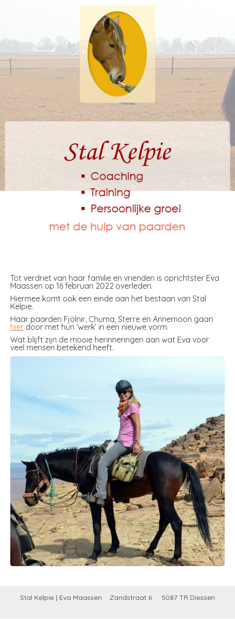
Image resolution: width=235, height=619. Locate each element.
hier (17, 327)
